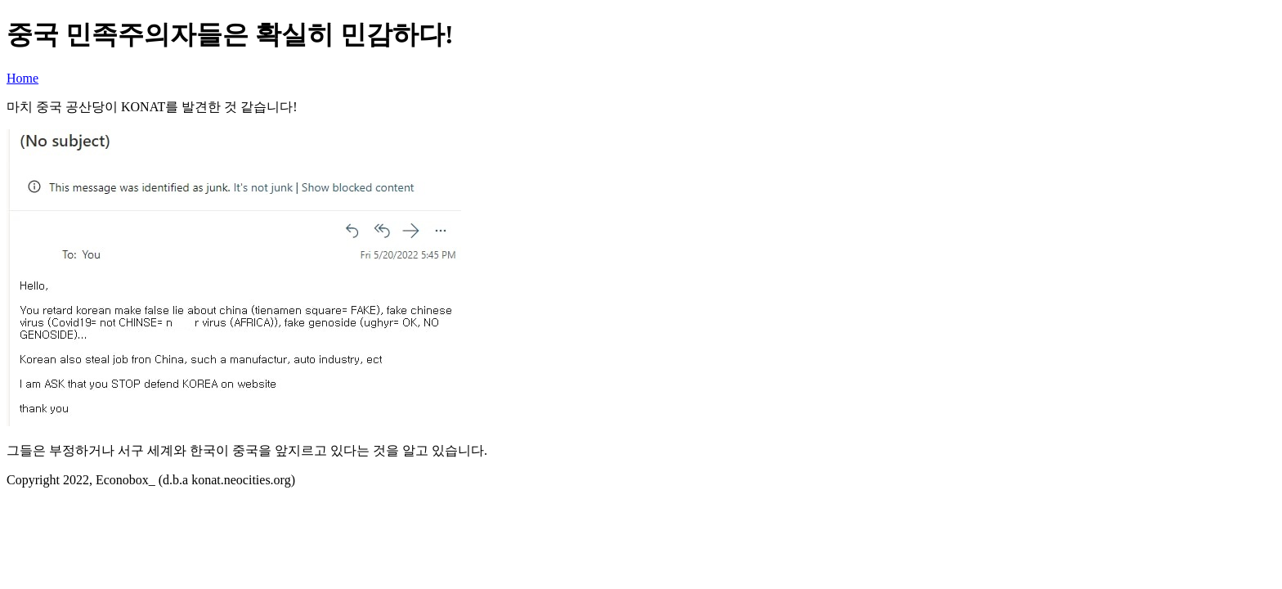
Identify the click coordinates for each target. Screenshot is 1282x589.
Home (22, 78)
